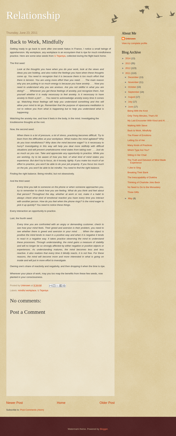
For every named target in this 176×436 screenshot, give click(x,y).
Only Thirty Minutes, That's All (142, 115)
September (134, 92)
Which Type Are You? (138, 150)
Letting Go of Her (136, 140)
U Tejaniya (59, 56)
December (133, 77)
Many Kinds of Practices (139, 145)
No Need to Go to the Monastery (143, 187)
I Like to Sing (134, 167)
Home (61, 403)
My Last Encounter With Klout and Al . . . (147, 120)
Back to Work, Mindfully (139, 130)
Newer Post (14, 403)
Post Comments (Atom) (32, 409)
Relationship (33, 15)
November (133, 82)
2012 (128, 68)
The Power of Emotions (139, 135)
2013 (128, 63)
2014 (128, 58)
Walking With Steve (137, 125)
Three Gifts (133, 192)
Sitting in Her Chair (137, 155)
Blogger (104, 429)
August (132, 97)
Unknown (130, 38)
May (130, 198)
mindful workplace (27, 290)
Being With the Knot (137, 110)
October (132, 87)
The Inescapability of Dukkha (142, 177)
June (131, 106)
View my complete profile (134, 43)
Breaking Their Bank (137, 172)
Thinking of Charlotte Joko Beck (143, 182)
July (130, 101)
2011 (128, 73)
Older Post (107, 403)
